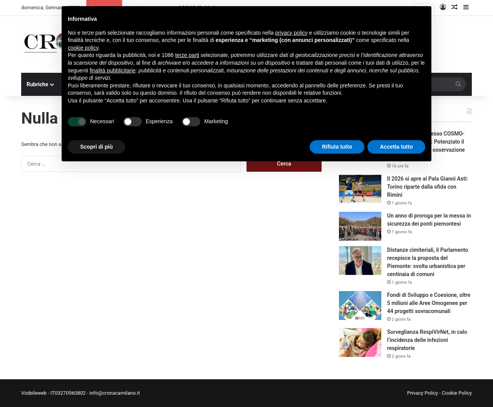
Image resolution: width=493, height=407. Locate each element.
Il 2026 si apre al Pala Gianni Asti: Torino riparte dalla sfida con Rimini (427, 187)
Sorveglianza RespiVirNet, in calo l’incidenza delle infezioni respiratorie (427, 340)
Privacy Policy (422, 393)
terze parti (187, 55)
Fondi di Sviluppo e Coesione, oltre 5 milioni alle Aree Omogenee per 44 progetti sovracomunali (428, 303)
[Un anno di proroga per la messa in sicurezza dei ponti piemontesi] (360, 226)
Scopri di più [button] (96, 147)
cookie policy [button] (83, 48)
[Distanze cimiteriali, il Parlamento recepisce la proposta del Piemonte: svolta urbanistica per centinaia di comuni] (360, 260)
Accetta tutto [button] (396, 147)
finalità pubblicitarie (113, 70)
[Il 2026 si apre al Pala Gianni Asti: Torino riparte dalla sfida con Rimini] (360, 189)
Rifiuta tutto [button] (337, 147)
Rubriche (37, 84)
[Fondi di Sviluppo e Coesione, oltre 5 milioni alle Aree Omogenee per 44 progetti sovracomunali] (360, 305)
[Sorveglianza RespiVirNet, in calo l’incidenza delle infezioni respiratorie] (360, 342)
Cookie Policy (457, 393)
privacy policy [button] (291, 33)
